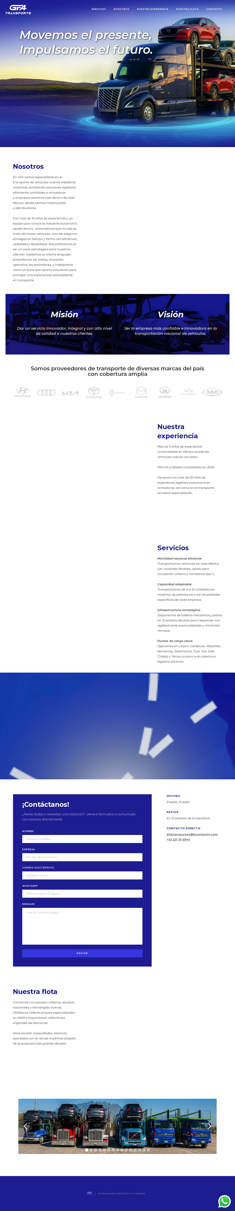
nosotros (121, 9)
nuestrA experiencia (153, 9)
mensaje (28, 904)
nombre (28, 831)
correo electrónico (38, 867)
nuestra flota (187, 9)
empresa (28, 849)
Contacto (214, 9)
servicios (98, 9)
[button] (25, 1126)
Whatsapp (30, 885)
